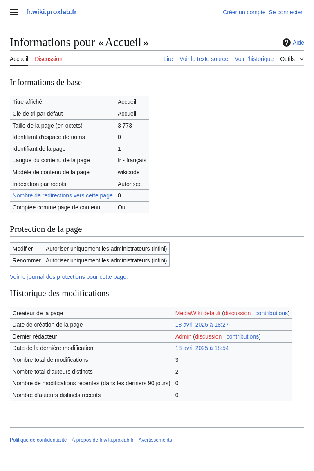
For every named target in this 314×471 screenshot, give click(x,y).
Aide (292, 42)
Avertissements (155, 440)
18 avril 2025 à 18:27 (202, 324)
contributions (272, 313)
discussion (237, 313)
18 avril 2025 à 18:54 (202, 348)
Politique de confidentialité (38, 440)
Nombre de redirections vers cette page (63, 195)
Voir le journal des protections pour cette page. (69, 277)
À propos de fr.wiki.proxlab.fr (102, 440)
